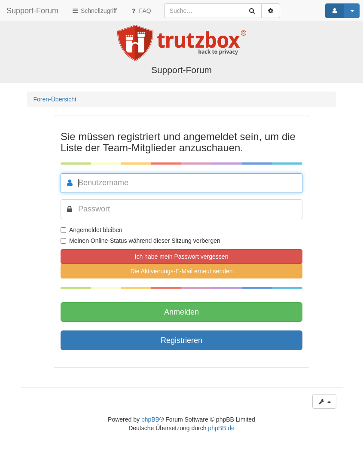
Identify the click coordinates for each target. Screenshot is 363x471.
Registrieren (181, 340)
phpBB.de (221, 428)
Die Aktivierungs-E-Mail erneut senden (181, 271)
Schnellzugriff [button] (94, 10)
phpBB (150, 419)
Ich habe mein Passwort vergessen (182, 256)
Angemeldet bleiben (91, 229)
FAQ (140, 10)
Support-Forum (32, 10)
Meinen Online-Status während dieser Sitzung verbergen (140, 240)
